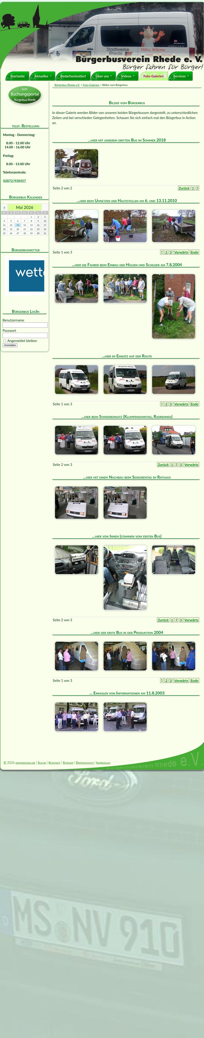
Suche (42, 763)
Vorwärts (181, 252)
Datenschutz (85, 763)
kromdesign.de (25, 763)
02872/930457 (14, 181)
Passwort (9, 330)
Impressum (103, 763)
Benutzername (13, 320)
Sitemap (68, 763)
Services (179, 76)
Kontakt (54, 763)
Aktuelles (41, 76)
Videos (126, 76)
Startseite (17, 76)
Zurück (184, 188)
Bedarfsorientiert (73, 76)
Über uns (102, 76)
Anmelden (10, 345)
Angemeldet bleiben (22, 341)
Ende (194, 252)
